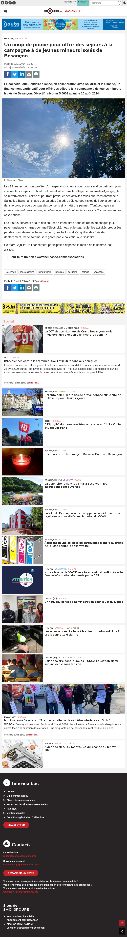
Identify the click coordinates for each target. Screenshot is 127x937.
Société (69, 743)
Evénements (65, 480)
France (48, 569)
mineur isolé (44, 272)
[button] (119, 3)
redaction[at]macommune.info (20, 856)
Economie (61, 569)
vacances (99, 272)
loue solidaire (27, 272)
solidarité (72, 272)
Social (23, 38)
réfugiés (59, 272)
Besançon (11, 38)
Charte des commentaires (21, 800)
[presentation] (113, 173)
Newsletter (16, 824)
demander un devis (20, 873)
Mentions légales (16, 813)
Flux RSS (12, 808)
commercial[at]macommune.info (21, 864)
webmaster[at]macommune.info (20, 891)
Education (65, 657)
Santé (62, 391)
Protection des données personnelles (27, 804)
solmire (85, 272)
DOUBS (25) (50, 598)
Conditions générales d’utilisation (25, 817)
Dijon (7, 357)
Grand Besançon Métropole (61, 328)
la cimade (11, 272)
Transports (71, 628)
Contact (11, 791)
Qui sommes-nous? (17, 795)
